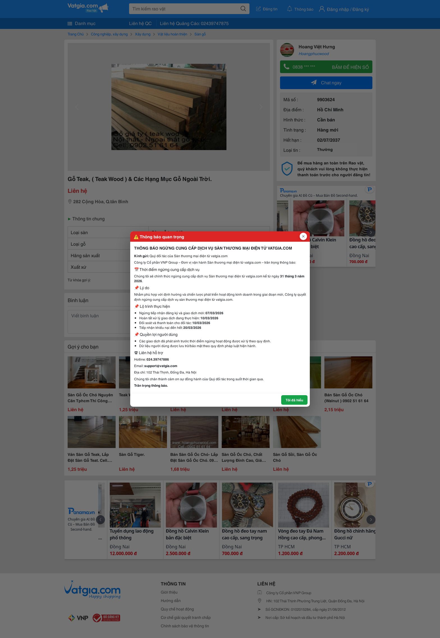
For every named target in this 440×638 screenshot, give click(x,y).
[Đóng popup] (303, 236)
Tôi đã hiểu (294, 399)
